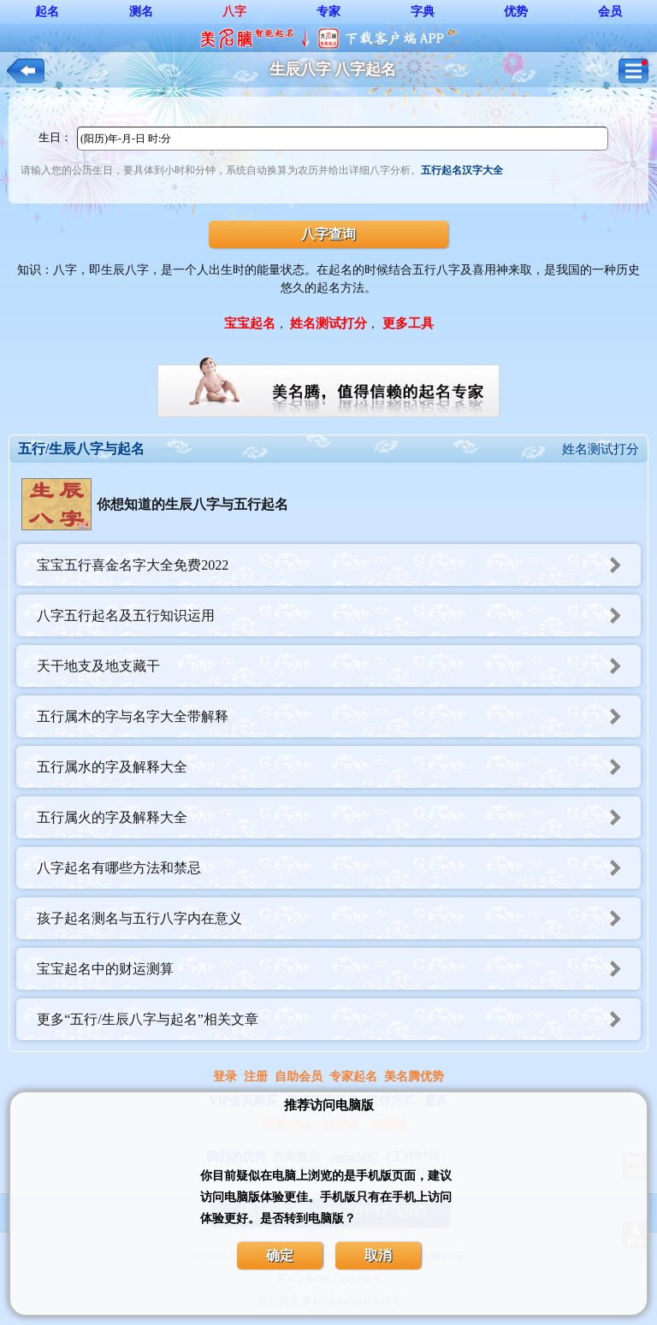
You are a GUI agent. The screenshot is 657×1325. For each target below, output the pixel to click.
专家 (328, 11)
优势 (516, 11)
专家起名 (353, 1076)
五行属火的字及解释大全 (339, 817)
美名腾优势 (414, 1076)
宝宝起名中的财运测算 (339, 969)
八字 (234, 11)
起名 (47, 11)
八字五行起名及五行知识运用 (339, 615)
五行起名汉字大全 (462, 170)
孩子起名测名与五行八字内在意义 (339, 918)
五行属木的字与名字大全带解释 (339, 716)
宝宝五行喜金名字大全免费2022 (339, 565)
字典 (423, 11)
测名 (141, 11)
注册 (256, 1076)
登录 (225, 1076)
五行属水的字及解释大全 (339, 767)
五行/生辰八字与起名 (81, 448)
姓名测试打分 (600, 449)
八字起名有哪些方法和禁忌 (339, 868)
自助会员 (299, 1076)
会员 (610, 11)
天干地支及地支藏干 (339, 666)
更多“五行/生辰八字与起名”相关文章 (339, 1019)
